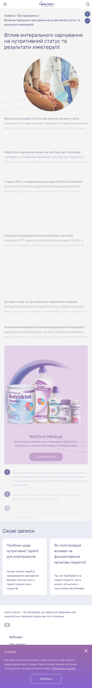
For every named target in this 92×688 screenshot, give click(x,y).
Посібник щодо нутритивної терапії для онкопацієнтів (22, 551)
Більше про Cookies (63, 668)
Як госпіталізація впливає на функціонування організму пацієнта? (70, 553)
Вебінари (15, 637)
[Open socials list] (87, 14)
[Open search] (87, 4)
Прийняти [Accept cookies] (46, 678)
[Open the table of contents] (87, 21)
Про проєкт (17, 644)
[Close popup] (86, 650)
